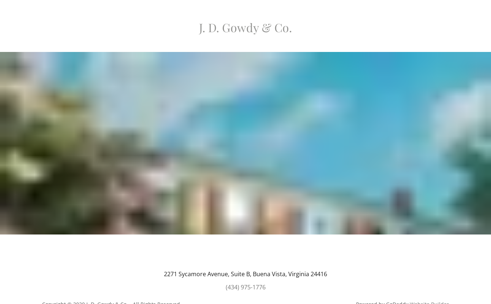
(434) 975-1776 (246, 287)
